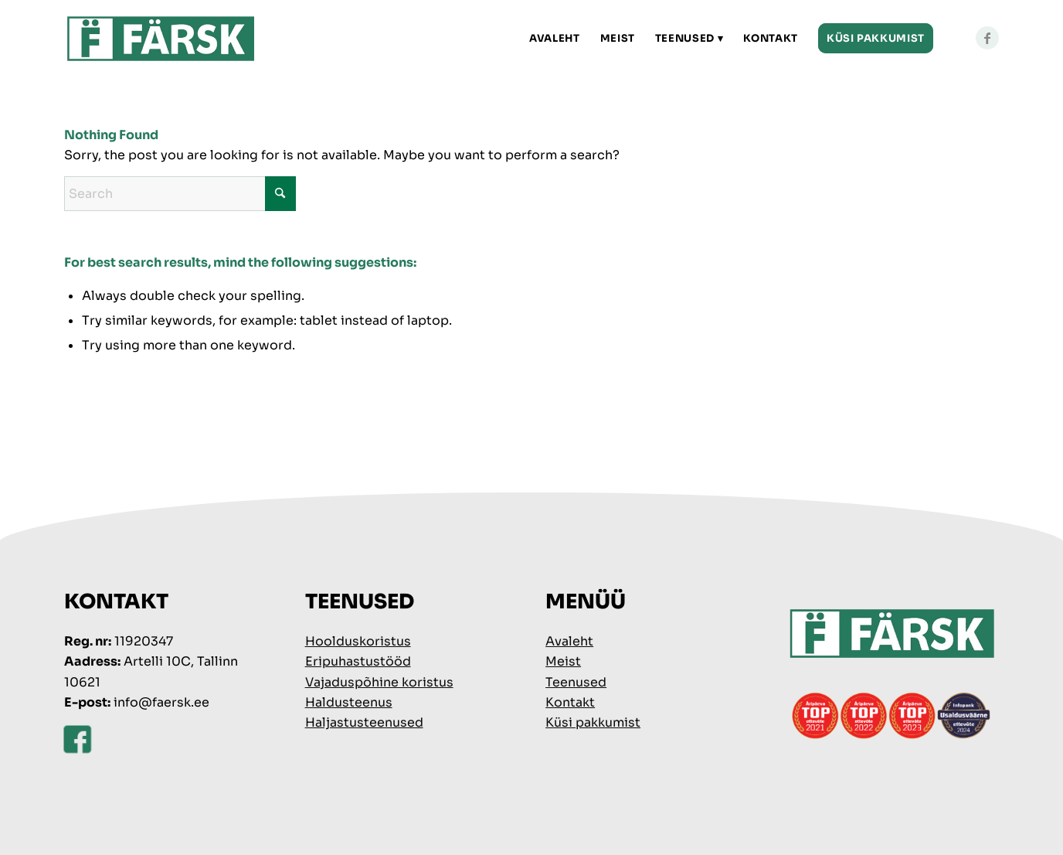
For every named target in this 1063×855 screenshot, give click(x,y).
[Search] (180, 193)
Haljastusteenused (364, 722)
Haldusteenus (348, 702)
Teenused (575, 682)
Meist (563, 661)
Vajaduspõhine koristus (379, 682)
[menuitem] (554, 38)
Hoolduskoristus (358, 641)
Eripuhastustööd (358, 661)
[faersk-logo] (161, 38)
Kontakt (570, 702)
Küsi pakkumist (592, 722)
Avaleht (569, 641)
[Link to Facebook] (987, 37)
